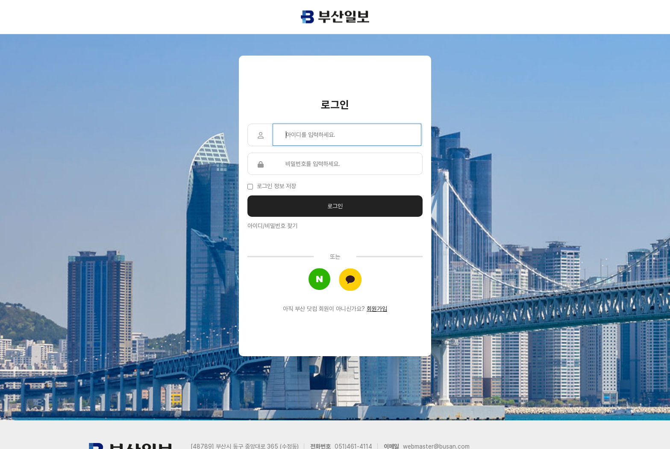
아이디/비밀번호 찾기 (272, 225)
